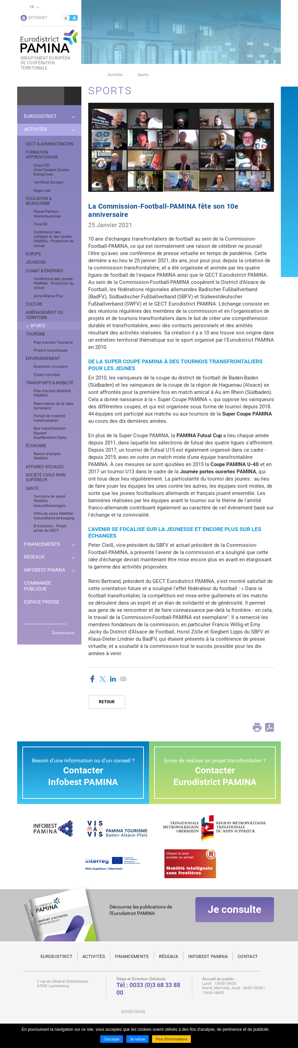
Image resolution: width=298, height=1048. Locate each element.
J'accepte (111, 1039)
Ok (72, 96)
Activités (115, 75)
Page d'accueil (90, 75)
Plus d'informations (171, 1039)
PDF (269, 727)
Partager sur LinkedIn (113, 679)
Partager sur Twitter (103, 679)
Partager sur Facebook (92, 679)
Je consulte (234, 916)
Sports (143, 75)
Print (257, 727)
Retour (107, 701)
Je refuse (137, 1039)
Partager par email (123, 679)
